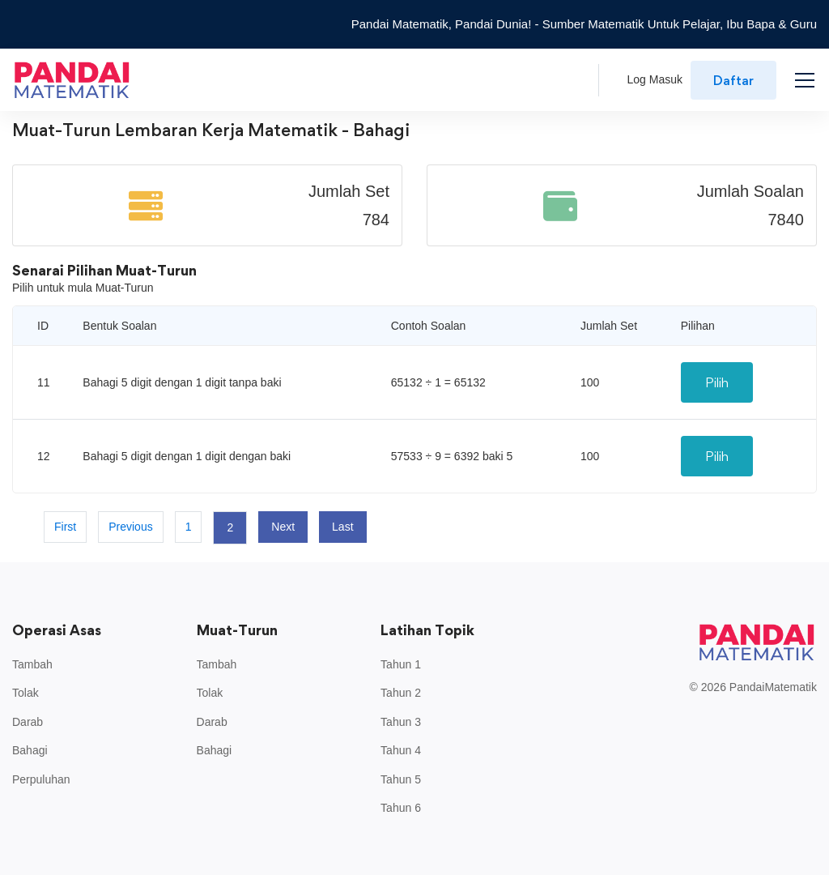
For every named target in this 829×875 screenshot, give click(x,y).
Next (283, 526)
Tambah (32, 664)
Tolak (25, 692)
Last (342, 526)
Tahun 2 (400, 692)
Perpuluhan (41, 779)
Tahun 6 (400, 807)
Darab (27, 721)
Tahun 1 (400, 664)
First (65, 526)
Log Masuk (654, 79)
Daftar (733, 80)
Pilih (717, 382)
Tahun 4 (400, 750)
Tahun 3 (400, 721)
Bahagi (30, 750)
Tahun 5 (400, 779)
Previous (130, 526)
